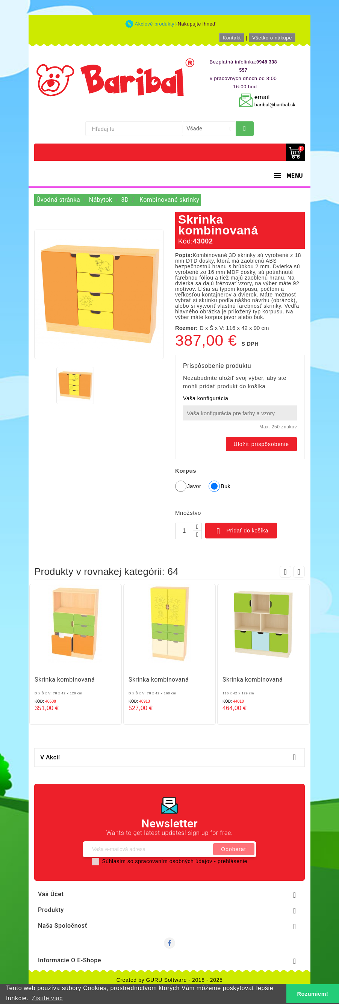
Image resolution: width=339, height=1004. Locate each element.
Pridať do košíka (241, 531)
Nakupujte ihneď (197, 24)
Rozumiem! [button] (312, 994)
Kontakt (231, 38)
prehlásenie (232, 861)
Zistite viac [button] (47, 998)
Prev (285, 572)
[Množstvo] (184, 531)
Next (299, 572)
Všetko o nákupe (272, 38)
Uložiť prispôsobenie (261, 444)
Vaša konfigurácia (205, 398)
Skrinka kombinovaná (65, 679)
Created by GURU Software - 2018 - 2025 (170, 980)
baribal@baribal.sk (274, 104)
